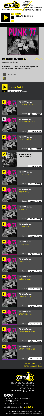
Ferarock (28, 407)
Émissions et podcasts (32, 8)
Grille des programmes (27, 5)
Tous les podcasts (32, 364)
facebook (12, 74)
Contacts (12, 401)
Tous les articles (33, 366)
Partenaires (11, 403)
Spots (25, 403)
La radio (26, 2)
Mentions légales (36, 413)
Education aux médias (32, 10)
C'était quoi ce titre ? (17, 398)
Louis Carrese (24, 413)
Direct (18, 14)
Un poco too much (24, 16)
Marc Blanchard (35, 411)
